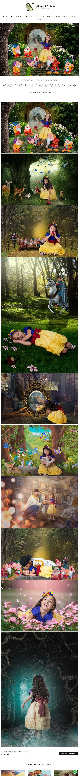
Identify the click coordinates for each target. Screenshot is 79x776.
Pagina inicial (8, 16)
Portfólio (29, 16)
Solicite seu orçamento (68, 753)
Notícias (39, 19)
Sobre (65, 16)
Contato (73, 16)
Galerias (19, 16)
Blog (36, 16)
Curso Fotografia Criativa (51, 16)
